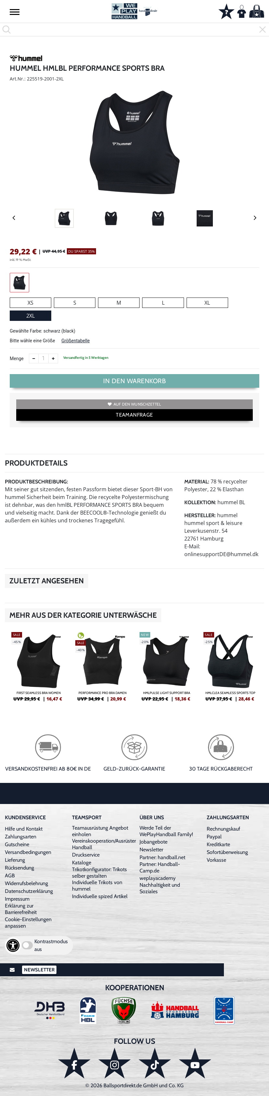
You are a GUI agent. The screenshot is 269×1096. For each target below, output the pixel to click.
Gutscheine (17, 844)
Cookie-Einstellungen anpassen (28, 922)
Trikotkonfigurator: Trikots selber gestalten (99, 872)
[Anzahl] (43, 358)
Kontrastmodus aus (51, 945)
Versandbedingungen (28, 852)
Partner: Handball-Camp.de (160, 867)
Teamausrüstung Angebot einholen (100, 831)
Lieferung (15, 860)
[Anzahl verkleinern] (34, 358)
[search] (134, 29)
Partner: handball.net (162, 857)
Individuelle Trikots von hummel (97, 885)
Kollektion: (200, 502)
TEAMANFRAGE (134, 415)
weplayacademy (158, 878)
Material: (196, 482)
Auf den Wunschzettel (134, 404)
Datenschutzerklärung (29, 891)
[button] (14, 11)
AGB (10, 875)
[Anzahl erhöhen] (53, 358)
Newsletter (151, 849)
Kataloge (81, 862)
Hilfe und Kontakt (24, 829)
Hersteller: (200, 515)
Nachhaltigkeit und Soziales (160, 888)
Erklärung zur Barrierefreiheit (21, 909)
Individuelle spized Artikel (100, 896)
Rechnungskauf (223, 829)
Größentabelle (75, 340)
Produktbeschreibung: (36, 482)
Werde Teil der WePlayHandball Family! (166, 831)
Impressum (17, 899)
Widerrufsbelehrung (26, 883)
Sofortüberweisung (227, 852)
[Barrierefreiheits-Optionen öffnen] (13, 945)
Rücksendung (19, 868)
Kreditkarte (218, 844)
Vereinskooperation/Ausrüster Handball (104, 844)
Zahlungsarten (20, 837)
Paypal (214, 837)
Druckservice (86, 855)
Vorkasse (216, 860)
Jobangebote (153, 842)
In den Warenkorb (134, 381)
